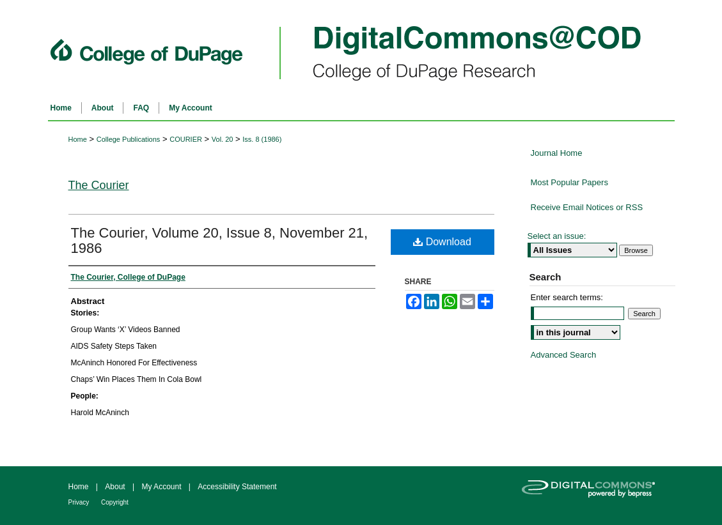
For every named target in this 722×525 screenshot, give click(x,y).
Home (77, 139)
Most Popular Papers (569, 182)
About (116, 486)
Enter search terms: (567, 297)
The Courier (98, 185)
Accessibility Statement (237, 486)
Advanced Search (564, 355)
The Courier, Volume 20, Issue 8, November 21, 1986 (219, 240)
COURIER (185, 139)
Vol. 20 (222, 139)
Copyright (115, 502)
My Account (162, 486)
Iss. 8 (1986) (261, 139)
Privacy (79, 502)
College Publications (129, 139)
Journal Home (557, 153)
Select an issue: (557, 236)
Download (442, 241)
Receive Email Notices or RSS (587, 207)
